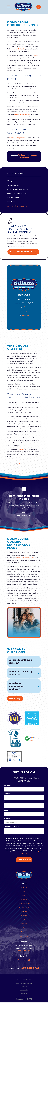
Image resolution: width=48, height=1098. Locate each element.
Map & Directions (24, 951)
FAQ (24, 920)
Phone (6, 802)
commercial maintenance (25, 558)
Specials (24, 924)
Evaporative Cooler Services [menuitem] (17, 193)
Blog (23, 928)
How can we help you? (11, 826)
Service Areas (24, 908)
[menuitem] (24, 986)
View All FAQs (15, 698)
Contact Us (24, 936)
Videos (24, 891)
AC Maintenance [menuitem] (13, 185)
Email (25, 311)
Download (25, 315)
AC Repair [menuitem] (10, 181)
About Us (24, 887)
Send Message (24, 859)
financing (21, 449)
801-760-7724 (30, 968)
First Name (7, 785)
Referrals (24, 916)
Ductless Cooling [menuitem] (13, 198)
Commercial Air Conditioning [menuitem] (17, 206)
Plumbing (24, 899)
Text (25, 307)
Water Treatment (24, 903)
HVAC (24, 895)
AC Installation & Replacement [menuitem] (17, 189)
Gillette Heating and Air (22, 114)
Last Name (7, 794)
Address (7, 818)
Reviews (24, 932)
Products (24, 912)
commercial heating (18, 49)
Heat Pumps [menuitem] (11, 202)
